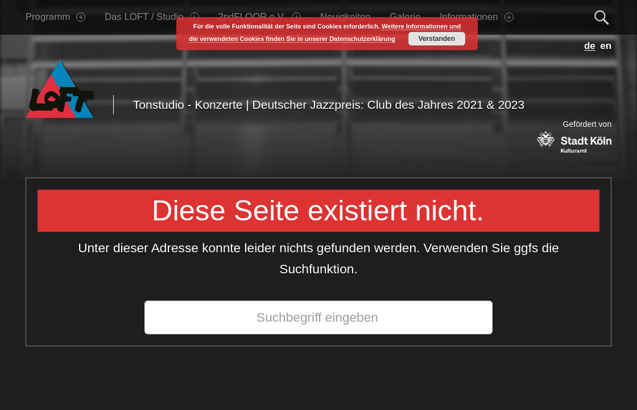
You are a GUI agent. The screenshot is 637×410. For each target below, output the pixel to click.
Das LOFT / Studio (152, 16)
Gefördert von (574, 136)
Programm (56, 16)
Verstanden (436, 39)
